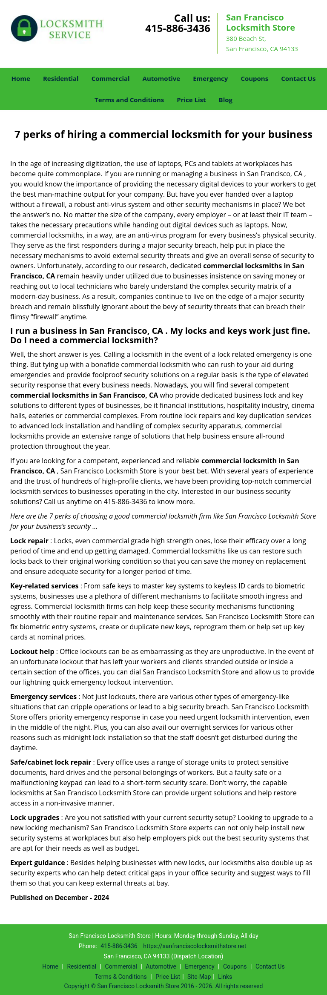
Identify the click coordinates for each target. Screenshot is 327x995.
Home (20, 78)
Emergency (210, 78)
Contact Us (298, 78)
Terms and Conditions (129, 99)
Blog (225, 99)
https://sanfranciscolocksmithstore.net (194, 946)
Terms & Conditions (121, 976)
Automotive (162, 78)
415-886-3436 (177, 28)
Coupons (254, 78)
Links (225, 976)
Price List (191, 99)
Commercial (111, 78)
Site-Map (199, 976)
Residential (61, 78)
